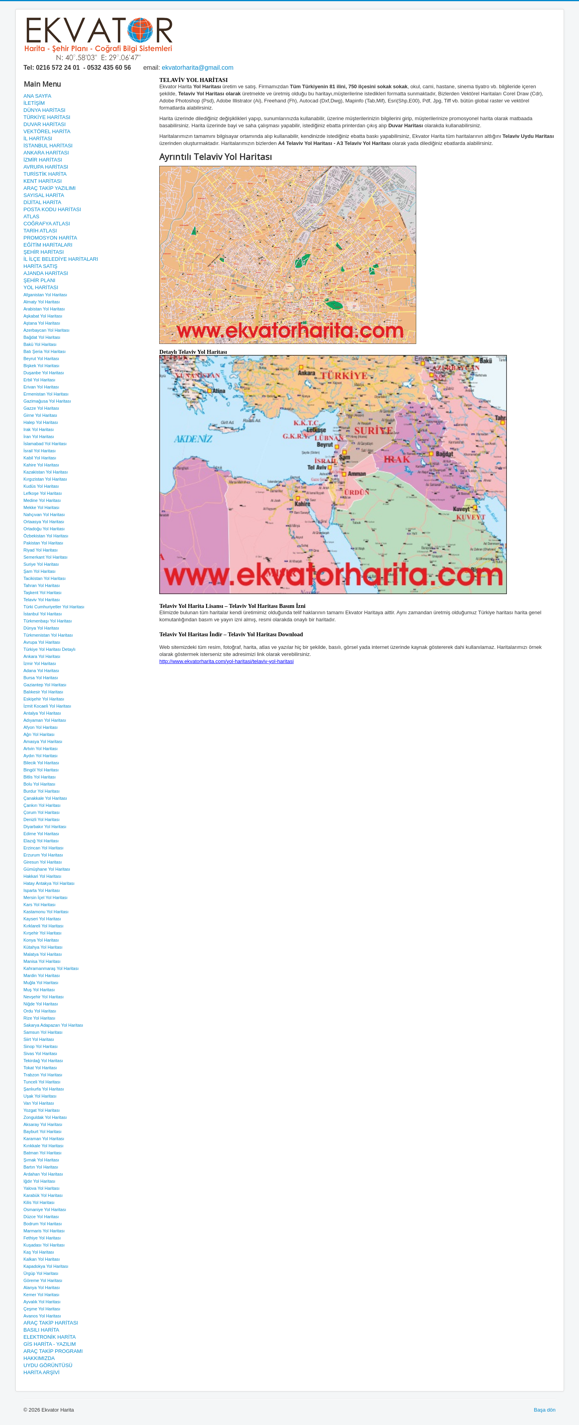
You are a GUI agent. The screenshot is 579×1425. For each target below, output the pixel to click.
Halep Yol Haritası (41, 422)
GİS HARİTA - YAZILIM (50, 1344)
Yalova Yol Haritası (42, 1188)
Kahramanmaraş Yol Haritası (51, 968)
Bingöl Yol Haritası (41, 769)
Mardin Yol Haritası (42, 975)
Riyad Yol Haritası (41, 550)
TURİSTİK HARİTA (45, 174)
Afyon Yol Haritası (41, 727)
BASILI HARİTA (42, 1330)
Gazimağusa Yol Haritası (47, 401)
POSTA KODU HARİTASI (52, 209)
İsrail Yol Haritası (40, 450)
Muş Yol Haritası (39, 989)
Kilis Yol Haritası (39, 1202)
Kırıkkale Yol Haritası (44, 1145)
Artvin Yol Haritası (41, 748)
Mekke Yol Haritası (42, 507)
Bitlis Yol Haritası (40, 777)
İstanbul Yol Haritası (43, 613)
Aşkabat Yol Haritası (43, 316)
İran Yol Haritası (39, 436)
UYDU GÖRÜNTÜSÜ (48, 1365)
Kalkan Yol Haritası (42, 1259)
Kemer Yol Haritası (42, 1294)
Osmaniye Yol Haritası (45, 1209)
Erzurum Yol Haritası (43, 855)
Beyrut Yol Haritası (42, 358)
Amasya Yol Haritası (43, 741)
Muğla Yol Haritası (41, 982)
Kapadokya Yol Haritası (46, 1266)
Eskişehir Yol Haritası (44, 699)
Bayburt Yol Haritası (43, 1131)
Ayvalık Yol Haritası (42, 1301)
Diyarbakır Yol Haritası (45, 826)
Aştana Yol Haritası (42, 323)
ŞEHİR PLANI (40, 280)
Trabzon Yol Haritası (43, 1074)
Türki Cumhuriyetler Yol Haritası (54, 606)
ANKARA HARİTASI (46, 153)
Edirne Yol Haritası (42, 833)
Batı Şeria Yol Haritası (45, 351)
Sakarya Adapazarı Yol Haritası (54, 1025)
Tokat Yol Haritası (40, 1067)
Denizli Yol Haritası (42, 819)
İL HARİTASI (38, 138)
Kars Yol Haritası (40, 904)
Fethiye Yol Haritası (42, 1237)
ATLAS (31, 216)
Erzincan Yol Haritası (44, 847)
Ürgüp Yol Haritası (41, 1273)
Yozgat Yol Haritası (42, 1110)
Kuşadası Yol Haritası (44, 1245)
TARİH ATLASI (40, 231)
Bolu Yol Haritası (40, 784)
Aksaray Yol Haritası (43, 1124)
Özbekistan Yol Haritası (46, 535)
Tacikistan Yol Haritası (45, 578)
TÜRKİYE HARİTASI (47, 117)
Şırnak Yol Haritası (42, 1159)
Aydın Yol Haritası (41, 755)
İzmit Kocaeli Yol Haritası (47, 706)
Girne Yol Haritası (41, 415)
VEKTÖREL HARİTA (47, 131)
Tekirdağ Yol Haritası (43, 1060)
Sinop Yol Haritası (41, 1046)
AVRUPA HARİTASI (46, 167)
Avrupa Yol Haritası (42, 642)
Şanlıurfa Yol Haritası (44, 1089)
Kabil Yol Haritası (40, 457)
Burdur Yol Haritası (42, 791)
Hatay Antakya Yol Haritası (49, 883)
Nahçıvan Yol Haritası (44, 514)
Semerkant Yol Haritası (46, 557)
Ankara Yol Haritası (42, 656)
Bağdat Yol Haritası (42, 337)
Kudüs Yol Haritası (41, 486)
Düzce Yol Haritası (41, 1216)
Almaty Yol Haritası (42, 301)
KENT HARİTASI (43, 181)
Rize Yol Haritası (40, 1018)
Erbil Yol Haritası (40, 379)
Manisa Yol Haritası (42, 961)
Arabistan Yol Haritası (44, 309)
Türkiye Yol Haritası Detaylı (50, 649)
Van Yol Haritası (39, 1103)
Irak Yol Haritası (39, 429)
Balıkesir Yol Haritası (43, 691)
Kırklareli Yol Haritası (44, 925)
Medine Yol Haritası (42, 500)
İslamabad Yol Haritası (45, 443)
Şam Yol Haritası (40, 571)
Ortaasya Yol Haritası (44, 521)
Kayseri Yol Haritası (42, 918)
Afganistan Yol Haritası (45, 294)
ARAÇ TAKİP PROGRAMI (53, 1351)
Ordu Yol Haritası (40, 1011)
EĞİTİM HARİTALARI (48, 245)
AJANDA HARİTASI (46, 273)
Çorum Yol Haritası (42, 812)
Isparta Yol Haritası (42, 890)
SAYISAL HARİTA (44, 195)
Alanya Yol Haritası (42, 1287)
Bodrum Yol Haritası (43, 1223)
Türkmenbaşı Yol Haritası (48, 621)
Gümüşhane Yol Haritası (47, 869)
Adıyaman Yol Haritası (45, 720)
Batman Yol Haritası (43, 1152)
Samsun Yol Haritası (43, 1032)
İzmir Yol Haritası (40, 663)
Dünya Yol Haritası (42, 628)
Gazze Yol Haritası (42, 408)
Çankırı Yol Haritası (42, 805)
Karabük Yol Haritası (43, 1195)
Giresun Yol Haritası (43, 862)
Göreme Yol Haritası (43, 1280)
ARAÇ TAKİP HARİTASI (51, 1323)
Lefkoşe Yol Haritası (43, 493)
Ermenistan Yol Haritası (46, 394)
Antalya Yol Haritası (42, 713)
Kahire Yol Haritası (42, 465)
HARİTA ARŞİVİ (42, 1372)
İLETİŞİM (34, 103)
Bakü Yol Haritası (40, 344)
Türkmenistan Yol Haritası (48, 635)
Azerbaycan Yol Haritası (47, 330)
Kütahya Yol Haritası (43, 947)
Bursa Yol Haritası (41, 677)
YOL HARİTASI (41, 287)
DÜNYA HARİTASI (44, 110)
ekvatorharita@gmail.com (198, 67)
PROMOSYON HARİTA (50, 238)
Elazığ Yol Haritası (41, 840)
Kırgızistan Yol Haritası (45, 479)
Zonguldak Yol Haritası (45, 1117)
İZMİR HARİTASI (43, 160)
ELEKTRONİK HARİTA (50, 1337)
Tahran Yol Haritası (42, 585)
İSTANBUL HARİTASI (48, 146)
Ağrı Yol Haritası (39, 734)
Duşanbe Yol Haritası (44, 372)
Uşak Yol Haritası (40, 1096)
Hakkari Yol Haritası (42, 876)
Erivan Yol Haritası (41, 387)
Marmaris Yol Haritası (44, 1230)
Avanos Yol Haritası (42, 1316)
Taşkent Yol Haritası (43, 592)
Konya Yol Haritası (41, 940)
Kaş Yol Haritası (39, 1252)
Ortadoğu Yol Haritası (44, 528)
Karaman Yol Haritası (44, 1138)
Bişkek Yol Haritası (42, 365)
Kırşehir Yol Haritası (43, 933)
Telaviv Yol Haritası (42, 599)
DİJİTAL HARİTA (42, 202)
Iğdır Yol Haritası (40, 1181)
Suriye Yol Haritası (41, 564)
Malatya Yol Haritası (43, 954)
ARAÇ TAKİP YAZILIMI (50, 188)
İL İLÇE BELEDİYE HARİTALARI (61, 259)
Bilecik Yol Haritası (42, 762)
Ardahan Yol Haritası (43, 1174)
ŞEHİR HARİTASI (44, 252)
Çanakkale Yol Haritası (45, 798)
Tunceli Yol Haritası (42, 1081)
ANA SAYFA (38, 96)
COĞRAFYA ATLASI (47, 224)
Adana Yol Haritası (42, 670)
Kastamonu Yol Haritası (46, 911)
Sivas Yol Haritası (41, 1053)
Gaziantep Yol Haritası (45, 684)
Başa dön (545, 1410)
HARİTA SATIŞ (41, 266)
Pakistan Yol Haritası (43, 543)
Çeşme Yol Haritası (42, 1308)
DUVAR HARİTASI (45, 124)
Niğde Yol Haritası (41, 1003)
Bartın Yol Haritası (41, 1167)
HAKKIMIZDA (39, 1358)
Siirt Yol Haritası (39, 1039)
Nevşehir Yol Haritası (44, 996)
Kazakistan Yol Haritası (46, 472)
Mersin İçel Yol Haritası (46, 897)
